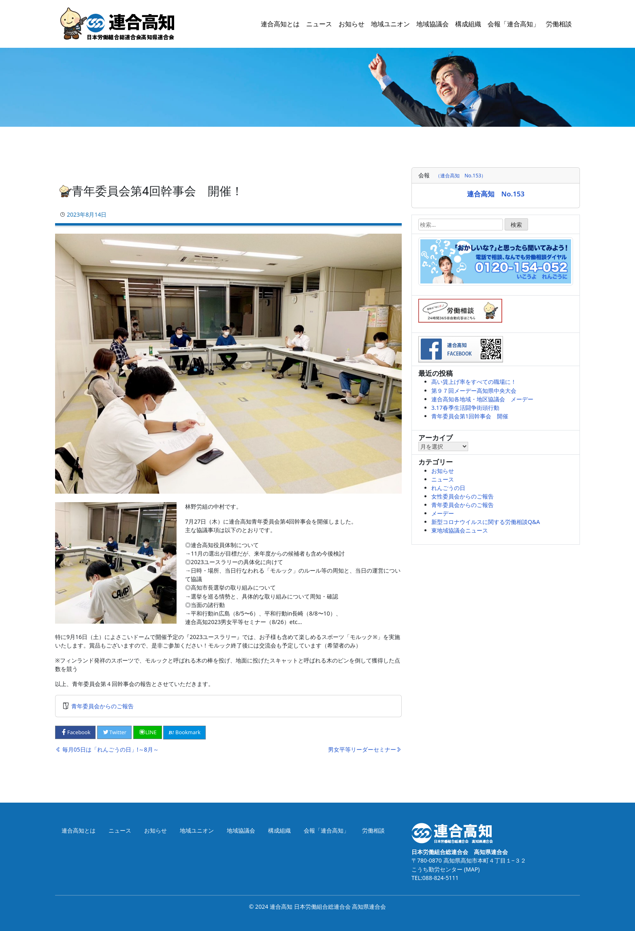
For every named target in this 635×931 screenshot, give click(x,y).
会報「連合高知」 (513, 23)
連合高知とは (280, 23)
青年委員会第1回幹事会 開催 (469, 416)
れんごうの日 (448, 488)
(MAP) (470, 869)
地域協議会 (432, 23)
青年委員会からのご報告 (102, 706)
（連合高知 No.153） (460, 175)
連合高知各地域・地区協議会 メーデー (482, 399)
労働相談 (559, 23)
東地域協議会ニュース (459, 530)
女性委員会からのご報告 (462, 496)
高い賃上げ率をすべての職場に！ (473, 382)
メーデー (442, 513)
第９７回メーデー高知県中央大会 (473, 390)
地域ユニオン (390, 23)
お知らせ (351, 23)
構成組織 (468, 23)
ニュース (319, 23)
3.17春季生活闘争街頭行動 (465, 407)
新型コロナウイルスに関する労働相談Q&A (485, 522)
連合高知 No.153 (495, 193)
